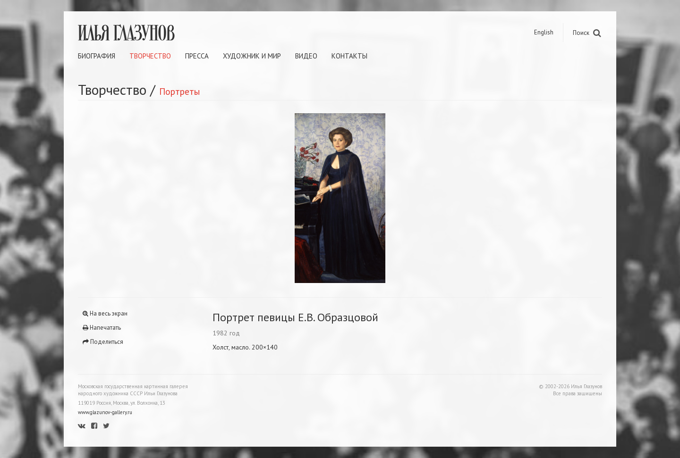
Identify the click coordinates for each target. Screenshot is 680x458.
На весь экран (105, 313)
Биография (96, 55)
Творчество (150, 55)
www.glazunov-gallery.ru (105, 412)
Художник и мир (252, 55)
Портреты (179, 91)
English (543, 32)
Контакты (349, 55)
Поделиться (103, 342)
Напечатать (102, 328)
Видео (306, 55)
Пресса (197, 55)
